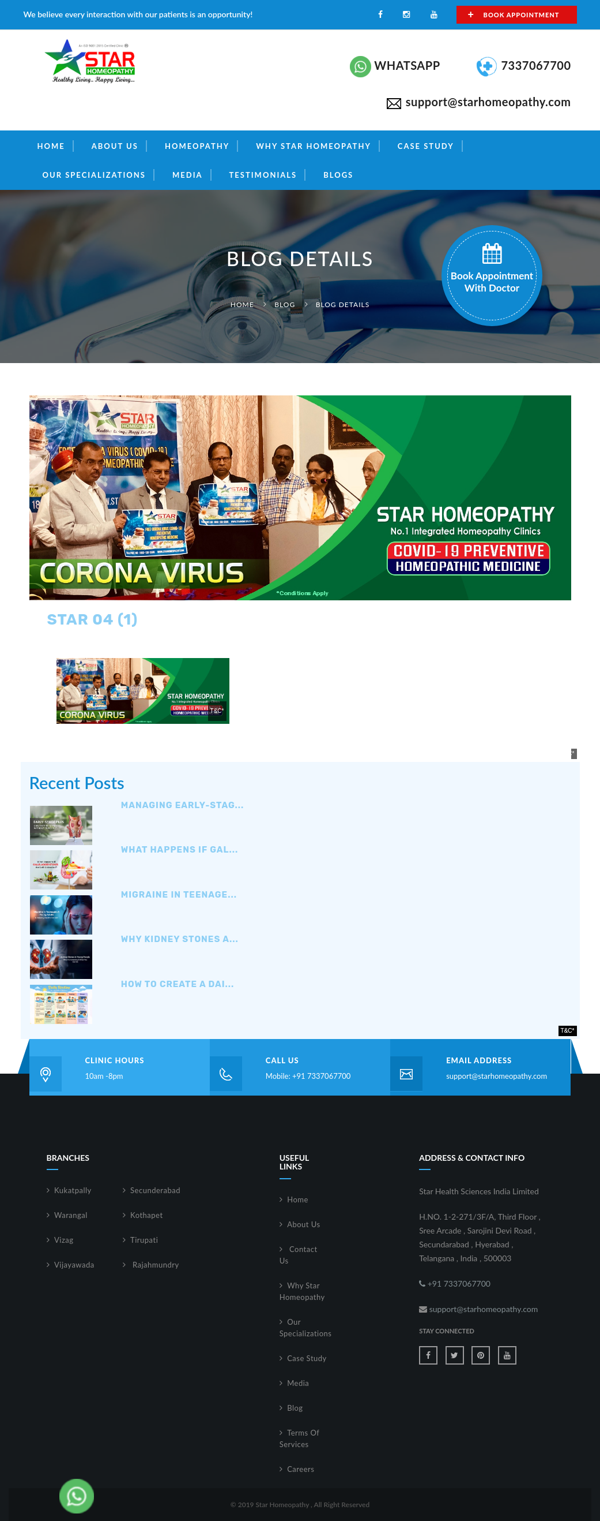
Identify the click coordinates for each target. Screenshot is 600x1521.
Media (298, 1383)
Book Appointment (514, 14)
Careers (300, 1469)
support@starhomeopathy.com (496, 1076)
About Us (303, 1224)
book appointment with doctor (492, 268)
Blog (284, 304)
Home (51, 146)
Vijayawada (74, 1264)
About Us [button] (115, 146)
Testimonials (263, 175)
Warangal (71, 1215)
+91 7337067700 (454, 1283)
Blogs (338, 175)
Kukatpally (73, 1190)
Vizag (64, 1240)
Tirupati (144, 1240)
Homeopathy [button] (197, 146)
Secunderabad (155, 1190)
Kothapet (146, 1215)
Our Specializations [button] (94, 175)
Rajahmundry (154, 1264)
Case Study (426, 146)
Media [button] (187, 175)
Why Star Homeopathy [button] (313, 146)
